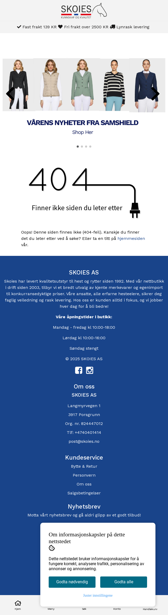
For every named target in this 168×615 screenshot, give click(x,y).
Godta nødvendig (72, 581)
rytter (95, 281)
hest (79, 281)
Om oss (84, 484)
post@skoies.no (84, 441)
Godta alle (123, 581)
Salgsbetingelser (84, 492)
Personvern (84, 475)
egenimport (151, 287)
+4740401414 (88, 432)
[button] (78, 146)
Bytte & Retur (84, 466)
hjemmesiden (131, 238)
